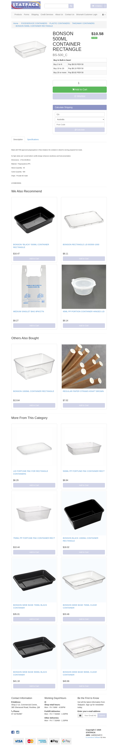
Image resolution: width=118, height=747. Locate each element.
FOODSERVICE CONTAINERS (34, 23)
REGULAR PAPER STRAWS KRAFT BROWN (83, 391)
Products (18, 14)
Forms (26, 14)
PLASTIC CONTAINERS (60, 23)
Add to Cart (79, 89)
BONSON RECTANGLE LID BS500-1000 (81, 244)
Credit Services (47, 14)
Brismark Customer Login (86, 14)
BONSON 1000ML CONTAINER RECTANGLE (33, 391)
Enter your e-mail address (89, 711)
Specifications (33, 139)
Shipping (35, 14)
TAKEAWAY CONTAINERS (83, 23)
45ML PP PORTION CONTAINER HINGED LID (84, 311)
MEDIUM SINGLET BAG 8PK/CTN (28, 311)
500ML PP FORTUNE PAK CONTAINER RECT (84, 471)
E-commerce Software (93, 737)
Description (18, 139)
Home (15, 23)
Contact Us (69, 14)
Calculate (80, 130)
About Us (59, 14)
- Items (97, 6)
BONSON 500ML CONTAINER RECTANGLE (34, 26)
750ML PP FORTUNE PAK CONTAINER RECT (34, 538)
